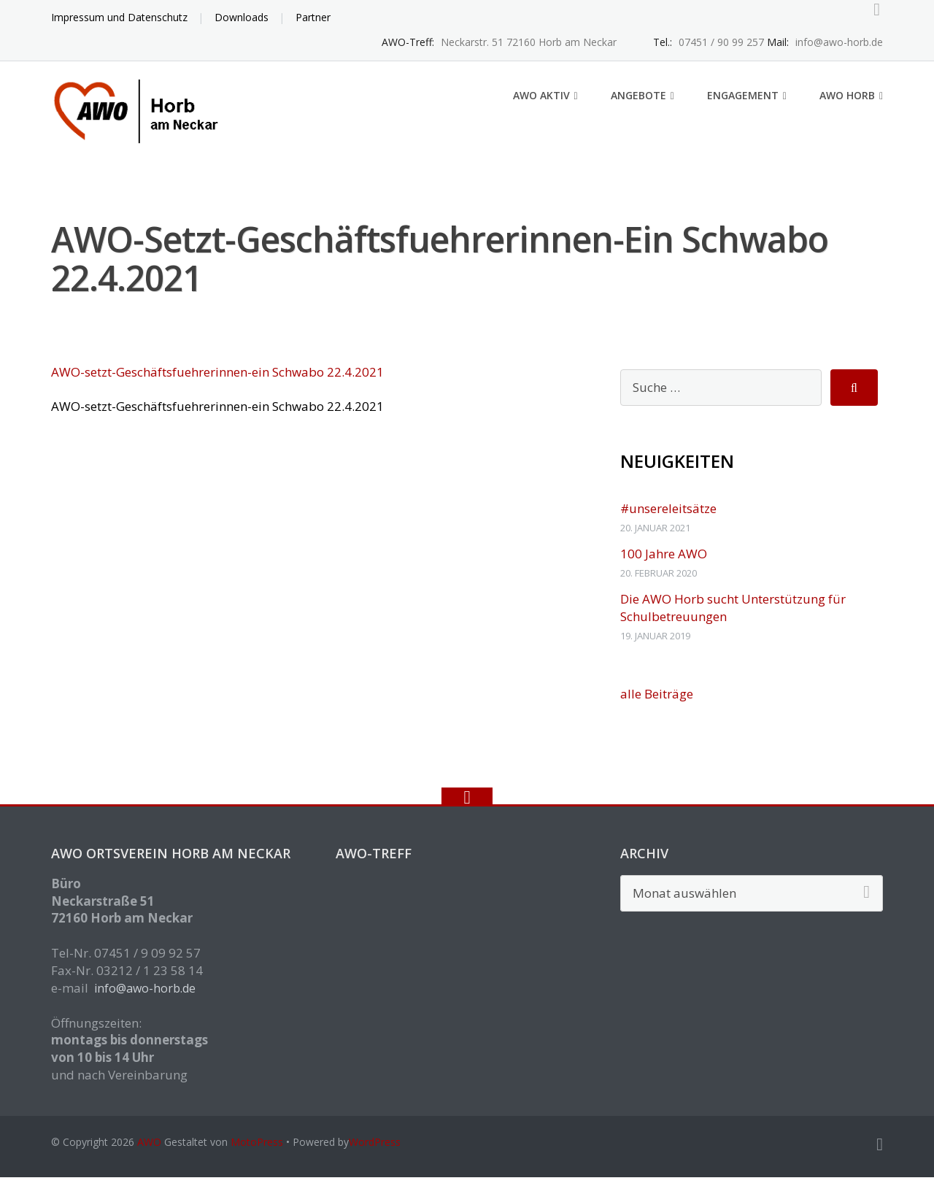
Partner (313, 17)
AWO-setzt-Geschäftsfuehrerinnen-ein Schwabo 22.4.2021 (217, 380)
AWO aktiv (541, 104)
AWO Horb (847, 104)
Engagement (743, 104)
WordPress (375, 1151)
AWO (149, 1151)
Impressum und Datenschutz (119, 17)
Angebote (638, 104)
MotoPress (257, 1151)
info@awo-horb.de (145, 997)
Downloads (242, 17)
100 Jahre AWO (663, 562)
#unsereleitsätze (668, 517)
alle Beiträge (656, 702)
